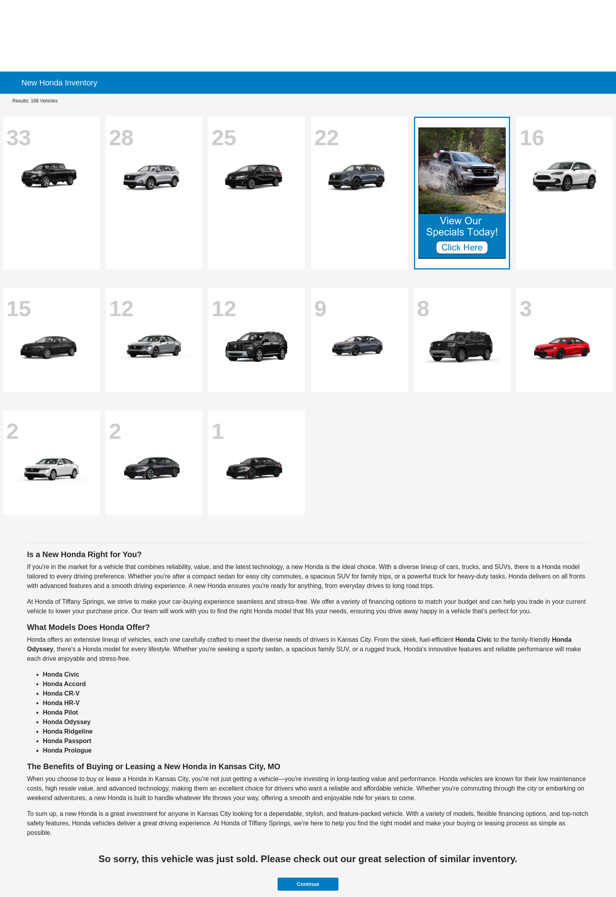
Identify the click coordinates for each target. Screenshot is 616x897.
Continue (308, 884)
